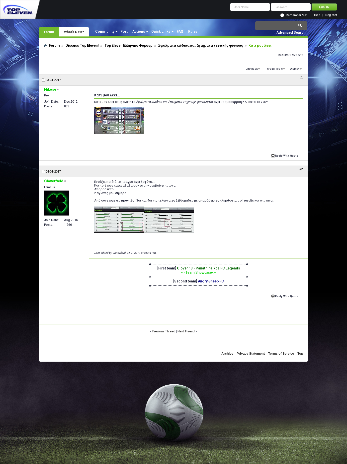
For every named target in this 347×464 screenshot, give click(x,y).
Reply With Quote (285, 155)
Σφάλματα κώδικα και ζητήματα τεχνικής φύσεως (200, 45)
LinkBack (252, 68)
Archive (227, 353)
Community (104, 31)
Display (294, 68)
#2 (301, 169)
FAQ (180, 31)
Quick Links (161, 31)
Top (300, 353)
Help (317, 15)
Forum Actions (133, 31)
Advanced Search (290, 32)
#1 (301, 77)
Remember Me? (296, 15)
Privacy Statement (251, 353)
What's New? (74, 32)
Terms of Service (281, 353)
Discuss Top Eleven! (82, 45)
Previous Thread (163, 331)
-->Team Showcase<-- (198, 272)
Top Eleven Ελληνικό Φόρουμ (128, 45)
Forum (49, 32)
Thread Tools (274, 68)
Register (331, 15)
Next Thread (186, 331)
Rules (192, 31)
